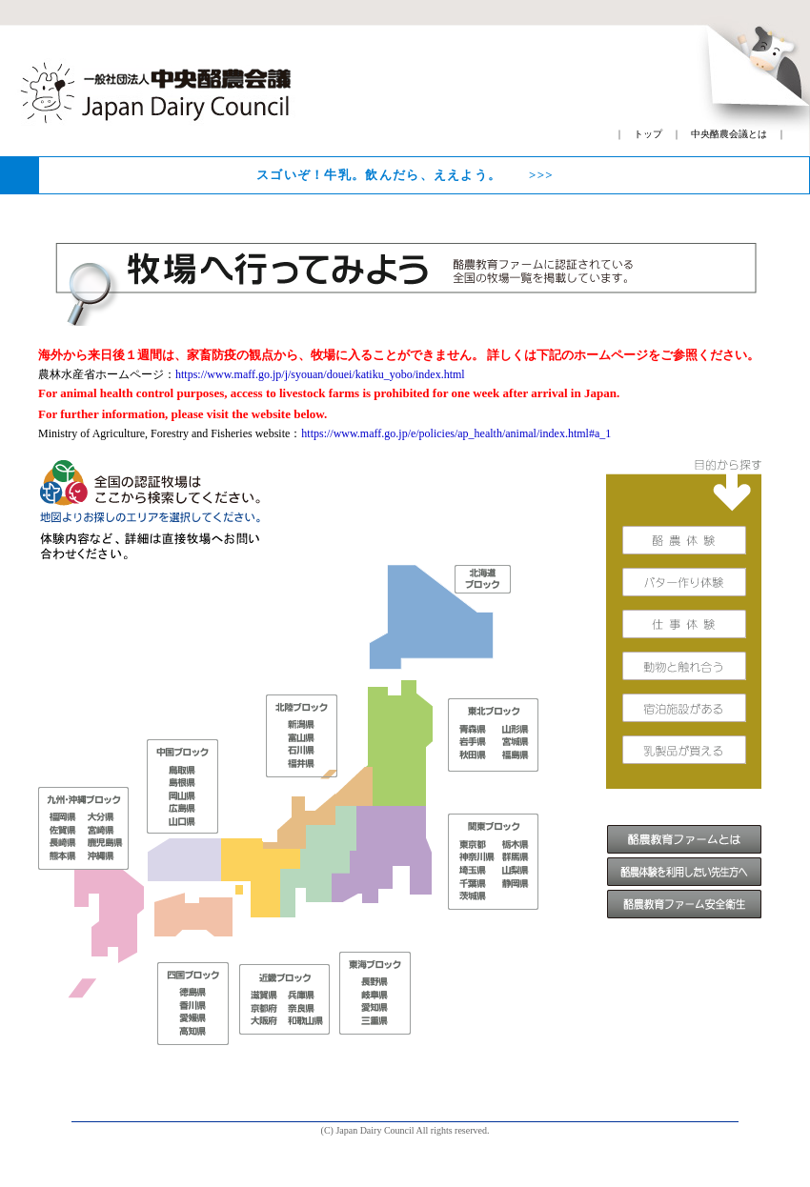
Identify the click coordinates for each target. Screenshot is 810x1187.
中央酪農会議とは (729, 134)
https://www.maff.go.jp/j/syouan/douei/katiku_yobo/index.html (320, 374)
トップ (648, 134)
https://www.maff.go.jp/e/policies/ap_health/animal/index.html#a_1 (456, 433)
